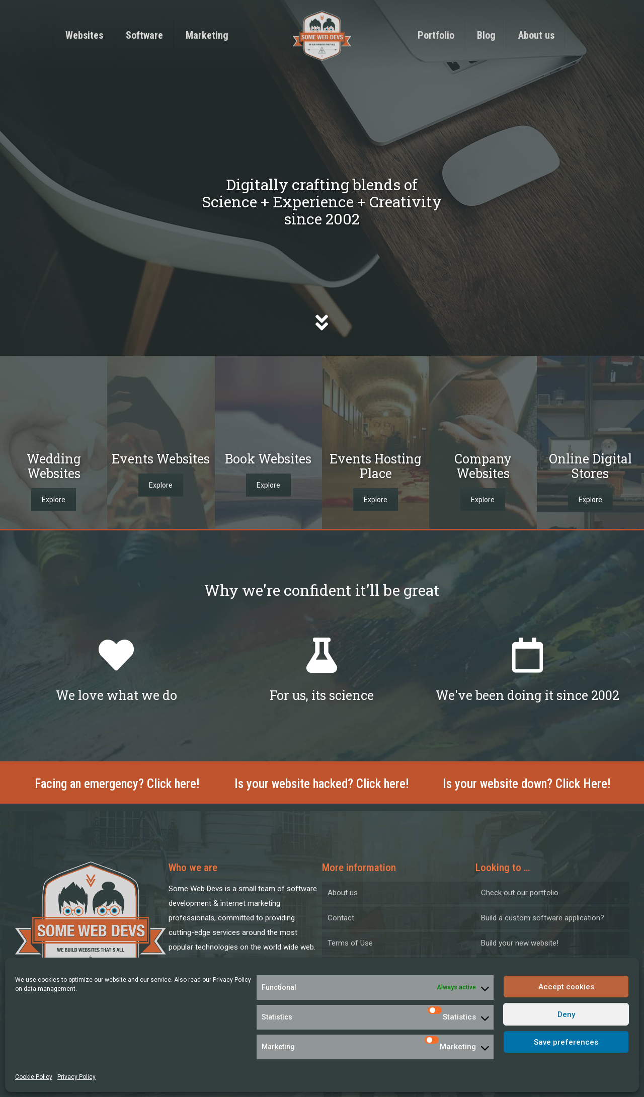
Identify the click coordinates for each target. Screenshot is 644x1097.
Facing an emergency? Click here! (117, 783)
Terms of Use (350, 943)
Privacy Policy (232, 979)
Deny (566, 1014)
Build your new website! (519, 943)
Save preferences (566, 1042)
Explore (53, 500)
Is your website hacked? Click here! (321, 783)
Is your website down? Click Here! (527, 783)
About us (343, 892)
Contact (341, 917)
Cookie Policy (33, 1076)
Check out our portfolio (519, 892)
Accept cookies (566, 986)
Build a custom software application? (542, 917)
